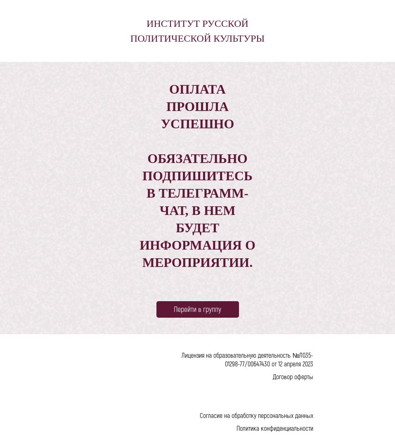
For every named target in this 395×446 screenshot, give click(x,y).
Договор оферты (293, 376)
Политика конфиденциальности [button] (275, 428)
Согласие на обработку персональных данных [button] (256, 415)
